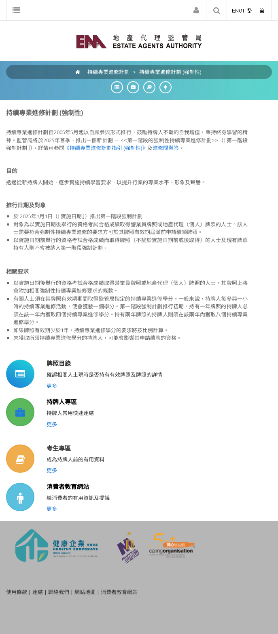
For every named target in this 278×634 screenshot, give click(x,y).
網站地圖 (84, 592)
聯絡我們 (58, 592)
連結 (37, 592)
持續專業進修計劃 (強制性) (170, 72)
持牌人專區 (62, 402)
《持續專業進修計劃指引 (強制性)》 (105, 148)
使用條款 (16, 592)
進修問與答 (166, 148)
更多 (52, 386)
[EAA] (139, 40)
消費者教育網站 (68, 486)
